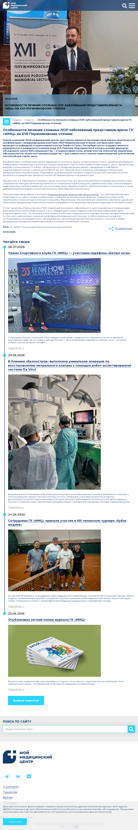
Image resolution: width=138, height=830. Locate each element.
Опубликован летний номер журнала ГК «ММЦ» (46, 619)
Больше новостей (26, 700)
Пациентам (10, 792)
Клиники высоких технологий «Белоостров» (73, 194)
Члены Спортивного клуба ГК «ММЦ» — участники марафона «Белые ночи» (69, 253)
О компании (11, 786)
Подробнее (15, 347)
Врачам (8, 797)
